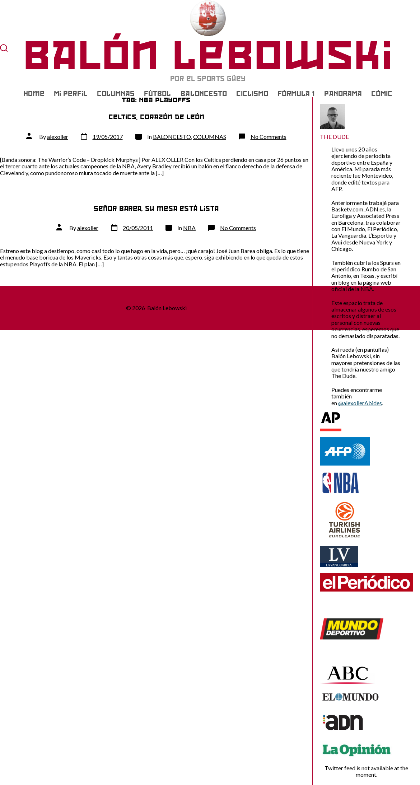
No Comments (268, 136)
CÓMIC (381, 93)
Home (34, 93)
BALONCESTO (204, 93)
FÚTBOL (157, 93)
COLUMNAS (116, 93)
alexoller (57, 136)
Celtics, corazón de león (156, 117)
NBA (189, 227)
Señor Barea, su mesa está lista (156, 208)
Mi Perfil (70, 93)
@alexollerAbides (360, 402)
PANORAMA (343, 93)
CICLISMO (252, 93)
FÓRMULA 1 (295, 93)
